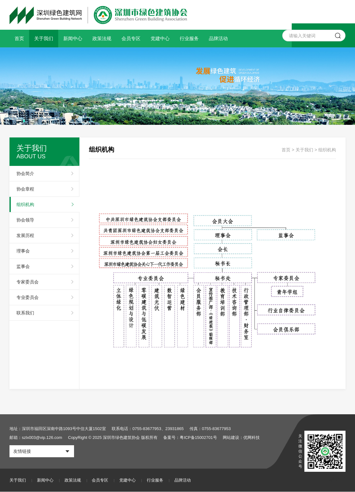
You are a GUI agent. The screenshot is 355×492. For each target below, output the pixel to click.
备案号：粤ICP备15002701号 (190, 437)
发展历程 (25, 235)
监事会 (23, 266)
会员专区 (130, 38)
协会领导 (25, 219)
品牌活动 (218, 38)
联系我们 (25, 312)
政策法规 (101, 38)
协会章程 (25, 188)
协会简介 (25, 173)
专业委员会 (27, 297)
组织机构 (25, 204)
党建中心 (160, 38)
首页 (19, 38)
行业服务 (189, 38)
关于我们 (43, 38)
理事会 (23, 250)
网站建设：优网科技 (241, 437)
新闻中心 (72, 38)
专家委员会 (27, 281)
